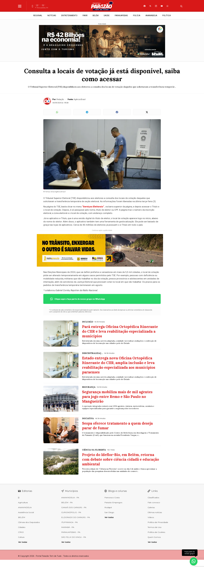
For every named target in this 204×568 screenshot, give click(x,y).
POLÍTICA (166, 15)
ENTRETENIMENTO (69, 15)
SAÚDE (107, 15)
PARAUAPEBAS (121, 15)
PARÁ (85, 15)
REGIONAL (37, 15)
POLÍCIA (136, 15)
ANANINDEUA (151, 15)
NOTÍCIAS (51, 15)
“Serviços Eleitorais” (93, 206)
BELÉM (95, 15)
